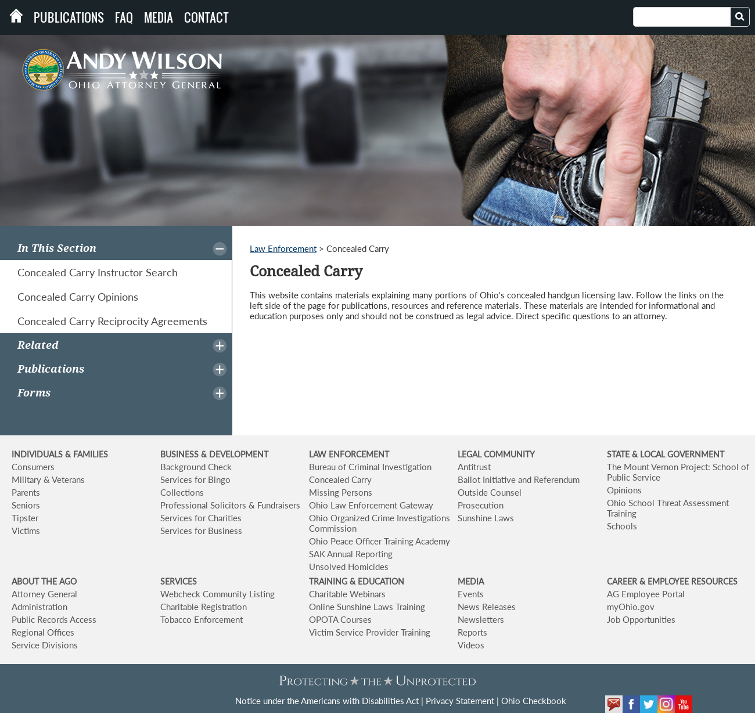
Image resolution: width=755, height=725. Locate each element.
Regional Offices (43, 632)
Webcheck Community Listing (217, 594)
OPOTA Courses (340, 619)
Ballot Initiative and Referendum (519, 479)
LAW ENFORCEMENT (349, 454)
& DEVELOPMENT (234, 454)
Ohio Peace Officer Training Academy (379, 541)
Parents (26, 492)
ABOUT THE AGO (44, 581)
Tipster (25, 518)
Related (38, 345)
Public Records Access (54, 619)
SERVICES (178, 581)
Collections (182, 492)
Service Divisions (45, 645)
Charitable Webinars (347, 594)
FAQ (124, 17)
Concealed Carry (340, 479)
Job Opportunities (641, 619)
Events (471, 594)
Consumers (33, 466)
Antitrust (474, 466)
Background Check (196, 466)
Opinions (624, 490)
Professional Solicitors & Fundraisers (230, 505)
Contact (206, 17)
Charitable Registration (203, 606)
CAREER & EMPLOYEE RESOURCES (672, 581)
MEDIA (471, 581)
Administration (39, 606)
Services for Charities (201, 518)
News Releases (487, 606)
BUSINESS (180, 454)
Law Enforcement (283, 248)
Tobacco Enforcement (201, 619)
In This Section (56, 248)
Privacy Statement (460, 700)
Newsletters (481, 619)
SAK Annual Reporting (351, 554)
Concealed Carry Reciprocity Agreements (112, 321)
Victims (26, 530)
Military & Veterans (48, 479)
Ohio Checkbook (533, 700)
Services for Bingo (195, 479)
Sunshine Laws (486, 518)
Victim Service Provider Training (369, 632)
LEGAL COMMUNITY (496, 454)
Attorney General (44, 594)
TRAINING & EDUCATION (356, 581)
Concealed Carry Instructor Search (97, 272)
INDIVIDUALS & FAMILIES (60, 454)
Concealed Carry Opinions (77, 296)
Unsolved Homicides (349, 566)
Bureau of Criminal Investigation (370, 466)
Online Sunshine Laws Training (367, 606)
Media (158, 17)
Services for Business (201, 530)
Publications (69, 17)
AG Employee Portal (646, 594)
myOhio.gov (631, 606)
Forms (34, 393)
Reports (472, 632)
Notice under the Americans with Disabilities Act (327, 700)
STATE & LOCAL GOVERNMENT (665, 454)
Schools (622, 526)
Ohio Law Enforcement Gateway (371, 505)
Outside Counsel (490, 492)
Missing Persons (340, 492)
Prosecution (481, 505)
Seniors (26, 505)
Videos (471, 645)
